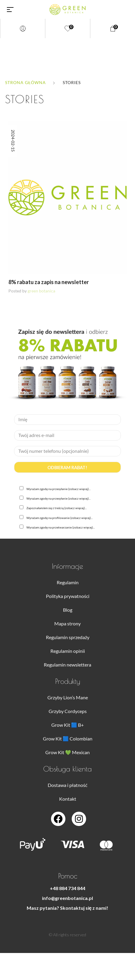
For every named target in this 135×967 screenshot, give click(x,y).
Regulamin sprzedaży (67, 637)
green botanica (41, 291)
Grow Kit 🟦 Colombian (67, 738)
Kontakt (67, 799)
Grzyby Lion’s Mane (67, 697)
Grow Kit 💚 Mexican (67, 752)
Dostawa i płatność (67, 785)
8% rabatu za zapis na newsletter (48, 282)
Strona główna (25, 82)
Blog (67, 610)
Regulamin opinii (67, 651)
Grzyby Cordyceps (68, 711)
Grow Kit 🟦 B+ (67, 725)
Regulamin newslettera (67, 664)
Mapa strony (67, 623)
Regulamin (68, 582)
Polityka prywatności (67, 596)
